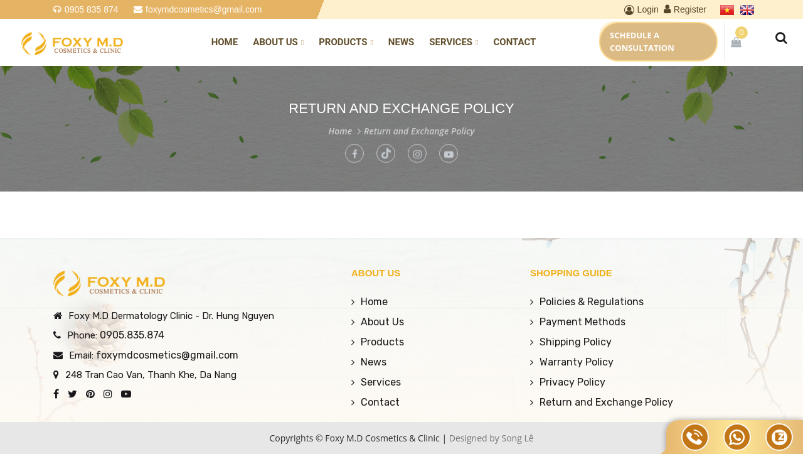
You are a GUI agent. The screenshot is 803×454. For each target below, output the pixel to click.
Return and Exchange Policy (419, 131)
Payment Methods (582, 322)
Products (346, 42)
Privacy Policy (572, 382)
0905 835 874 (92, 9)
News (401, 42)
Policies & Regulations (592, 302)
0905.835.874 (132, 335)
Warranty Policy (577, 362)
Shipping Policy (576, 342)
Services (453, 42)
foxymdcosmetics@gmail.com (204, 9)
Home (224, 42)
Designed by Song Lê (491, 438)
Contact (514, 42)
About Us (278, 42)
